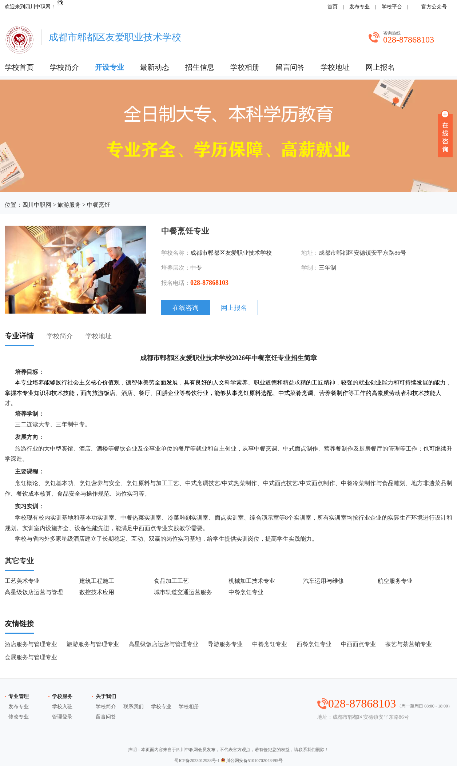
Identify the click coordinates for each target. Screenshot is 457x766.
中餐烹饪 (98, 205)
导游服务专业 (225, 644)
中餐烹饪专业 (245, 592)
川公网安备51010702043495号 (252, 760)
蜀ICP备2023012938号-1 (197, 760)
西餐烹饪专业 (314, 644)
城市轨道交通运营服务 (183, 592)
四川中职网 (36, 205)
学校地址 (335, 67)
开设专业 (109, 67)
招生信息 (199, 67)
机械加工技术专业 (251, 581)
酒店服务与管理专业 (31, 644)
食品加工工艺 (171, 581)
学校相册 (244, 67)
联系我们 (133, 706)
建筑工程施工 (96, 581)
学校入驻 (62, 706)
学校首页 (19, 67)
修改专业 (18, 716)
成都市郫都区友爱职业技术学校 (231, 253)
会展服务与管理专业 (31, 657)
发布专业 (359, 6)
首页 (332, 6)
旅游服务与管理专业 (93, 644)
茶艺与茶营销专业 (408, 644)
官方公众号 (433, 6)
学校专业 (161, 706)
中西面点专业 (358, 644)
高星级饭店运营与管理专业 (163, 644)
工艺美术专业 (22, 581)
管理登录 (62, 716)
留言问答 (290, 67)
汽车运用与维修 (323, 581)
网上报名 (380, 67)
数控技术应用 (96, 592)
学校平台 (392, 6)
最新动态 (154, 67)
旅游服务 (69, 205)
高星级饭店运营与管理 (34, 592)
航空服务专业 (395, 581)
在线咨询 (185, 307)
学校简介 (64, 67)
